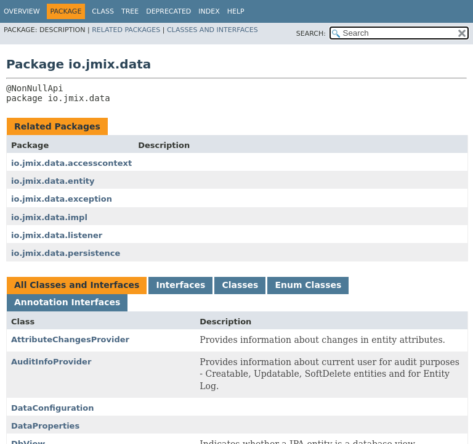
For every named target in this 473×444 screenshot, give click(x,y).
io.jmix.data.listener (56, 235)
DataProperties (45, 425)
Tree (130, 11)
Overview (22, 11)
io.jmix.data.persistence (65, 253)
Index (208, 11)
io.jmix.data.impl (49, 217)
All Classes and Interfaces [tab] (76, 285)
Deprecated (168, 11)
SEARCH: (311, 34)
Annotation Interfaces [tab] (67, 302)
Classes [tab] (240, 285)
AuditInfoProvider (51, 361)
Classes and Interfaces (212, 30)
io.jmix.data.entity (53, 181)
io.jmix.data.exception (61, 199)
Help (236, 11)
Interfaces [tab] (180, 285)
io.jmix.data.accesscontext (71, 163)
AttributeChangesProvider (70, 339)
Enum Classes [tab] (308, 285)
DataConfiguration (52, 408)
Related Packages (126, 30)
